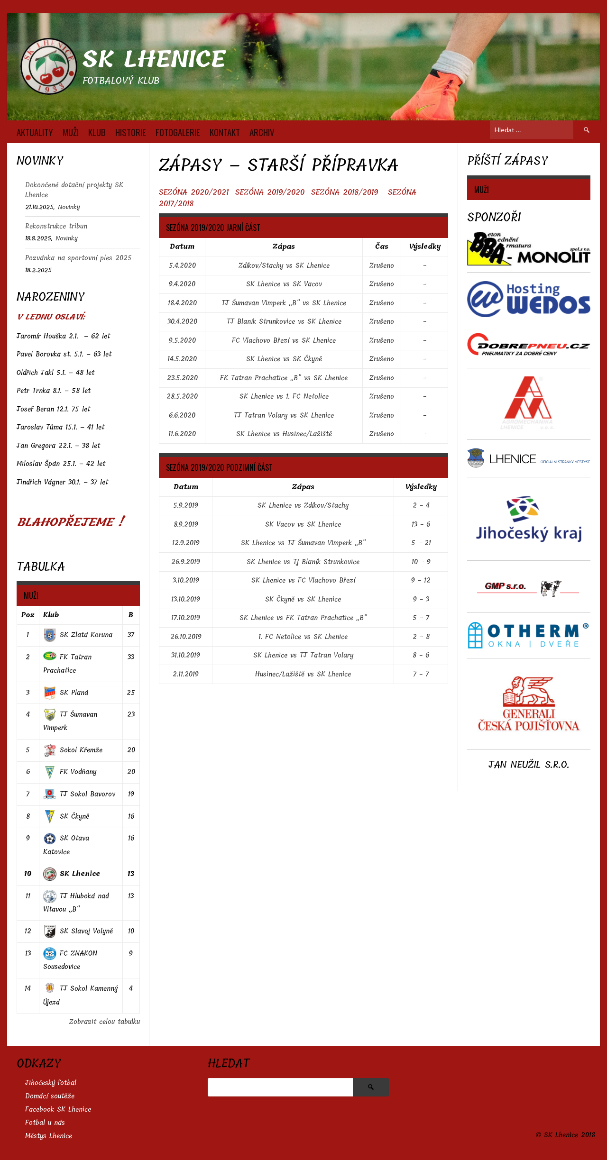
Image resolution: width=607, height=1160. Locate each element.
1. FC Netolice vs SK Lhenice (303, 636)
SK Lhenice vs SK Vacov (284, 284)
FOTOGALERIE (178, 131)
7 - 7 (421, 674)
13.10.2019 (185, 599)
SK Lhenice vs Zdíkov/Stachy (303, 505)
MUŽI (71, 131)
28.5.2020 (182, 396)
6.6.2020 (182, 415)
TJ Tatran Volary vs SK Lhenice (284, 415)
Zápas (284, 246)
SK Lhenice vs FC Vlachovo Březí (303, 580)
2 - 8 (421, 636)
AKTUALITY (35, 131)
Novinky (69, 207)
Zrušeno (381, 265)
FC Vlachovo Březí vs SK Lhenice (284, 340)
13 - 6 (421, 524)
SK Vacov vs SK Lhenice (303, 524)
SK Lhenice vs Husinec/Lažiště (284, 434)
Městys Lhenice (48, 1136)
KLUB (97, 131)
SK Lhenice (154, 59)
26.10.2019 (186, 636)
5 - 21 (421, 543)
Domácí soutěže (49, 1096)
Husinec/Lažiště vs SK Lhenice (303, 674)
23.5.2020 (182, 378)
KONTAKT (225, 131)
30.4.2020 (182, 321)
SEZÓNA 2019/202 (267, 192)
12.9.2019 (186, 543)
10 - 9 (421, 562)
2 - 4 (421, 505)
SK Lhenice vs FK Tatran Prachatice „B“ (303, 617)
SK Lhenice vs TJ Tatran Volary (303, 655)
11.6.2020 (182, 434)
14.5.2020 (182, 359)
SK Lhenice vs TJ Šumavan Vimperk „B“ (303, 543)
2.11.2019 (186, 674)
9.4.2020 (182, 284)
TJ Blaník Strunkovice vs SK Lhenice (284, 321)
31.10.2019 (185, 655)
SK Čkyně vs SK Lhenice (303, 599)
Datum (182, 246)
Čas (381, 246)
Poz (28, 615)
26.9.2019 (185, 562)
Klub (51, 615)
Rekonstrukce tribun (56, 226)
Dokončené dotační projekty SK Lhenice (74, 190)
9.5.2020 (182, 340)
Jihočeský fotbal (50, 1083)
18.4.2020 (182, 303)
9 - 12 (421, 580)
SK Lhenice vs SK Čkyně (284, 359)
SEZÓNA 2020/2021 (194, 192)
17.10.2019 (185, 617)
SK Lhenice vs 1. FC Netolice (284, 396)
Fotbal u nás (45, 1122)
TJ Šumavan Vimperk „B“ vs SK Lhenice (283, 303)
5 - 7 (421, 617)
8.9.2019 (186, 524)
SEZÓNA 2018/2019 (344, 192)
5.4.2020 (182, 265)
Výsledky (425, 246)
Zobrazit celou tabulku (104, 1021)
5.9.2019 (185, 505)
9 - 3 (421, 599)
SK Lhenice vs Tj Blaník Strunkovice (303, 562)
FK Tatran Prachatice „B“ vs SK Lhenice (284, 378)
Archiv (262, 131)
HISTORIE (130, 131)
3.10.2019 (186, 580)
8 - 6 (421, 655)
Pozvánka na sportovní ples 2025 (78, 258)
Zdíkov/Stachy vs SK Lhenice (284, 265)
